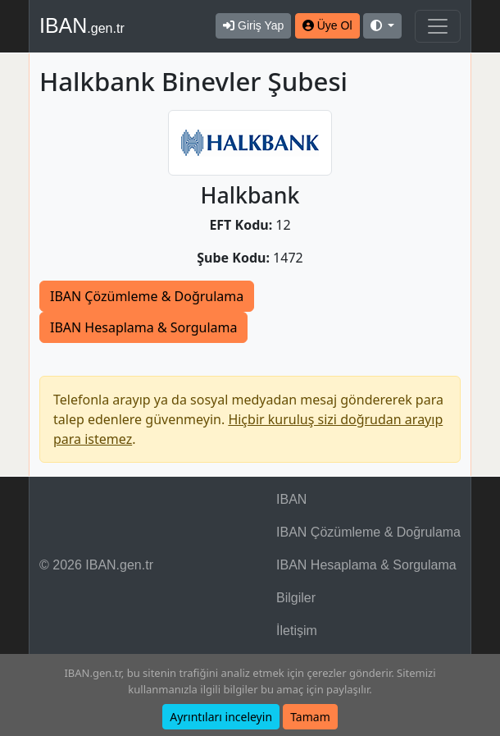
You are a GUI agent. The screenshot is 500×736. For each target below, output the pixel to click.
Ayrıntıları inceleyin (221, 717)
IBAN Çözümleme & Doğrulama (146, 296)
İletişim (296, 631)
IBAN (82, 25)
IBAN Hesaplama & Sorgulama (143, 327)
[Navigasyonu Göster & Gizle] (438, 26)
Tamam (310, 717)
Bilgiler (296, 598)
